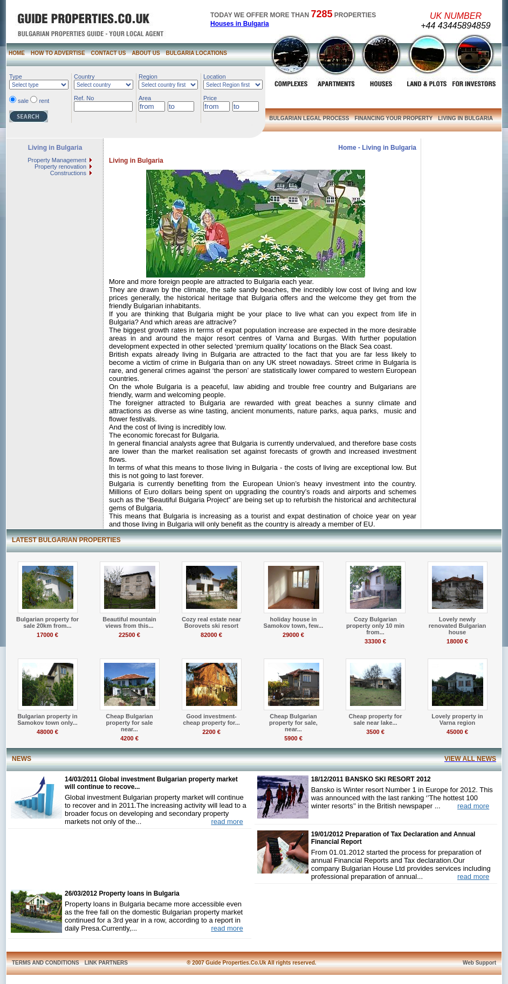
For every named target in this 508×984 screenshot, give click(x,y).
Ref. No (84, 98)
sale (23, 101)
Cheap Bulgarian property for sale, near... (293, 722)
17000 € (47, 635)
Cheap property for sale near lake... (375, 719)
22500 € (129, 635)
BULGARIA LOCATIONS (196, 53)
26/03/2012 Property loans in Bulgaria (122, 893)
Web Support (479, 963)
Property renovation (60, 166)
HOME (17, 53)
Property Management (57, 160)
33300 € (375, 641)
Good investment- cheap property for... (211, 719)
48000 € (47, 732)
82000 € (211, 635)
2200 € (211, 732)
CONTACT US (108, 53)
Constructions (68, 173)
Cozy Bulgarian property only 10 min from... (375, 625)
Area (145, 98)
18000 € (457, 641)
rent (44, 101)
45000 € (457, 732)
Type (15, 76)
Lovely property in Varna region (457, 719)
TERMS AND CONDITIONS (45, 963)
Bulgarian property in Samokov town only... (47, 719)
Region (148, 76)
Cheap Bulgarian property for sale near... (129, 722)
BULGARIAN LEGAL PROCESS (309, 118)
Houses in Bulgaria (239, 23)
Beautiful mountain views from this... (129, 622)
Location (214, 76)
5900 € (293, 738)
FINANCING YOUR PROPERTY (393, 118)
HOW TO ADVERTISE (58, 53)
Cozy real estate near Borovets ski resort (211, 622)
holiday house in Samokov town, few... (294, 622)
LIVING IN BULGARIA (465, 118)
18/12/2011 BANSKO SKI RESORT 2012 (371, 779)
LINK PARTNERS (106, 963)
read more (227, 821)
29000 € (293, 635)
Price (210, 98)
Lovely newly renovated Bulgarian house (457, 625)
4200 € (129, 738)
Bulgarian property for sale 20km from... (47, 622)
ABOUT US (146, 53)
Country (84, 76)
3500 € (375, 732)
